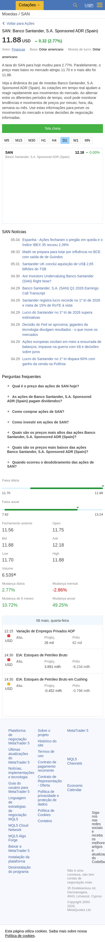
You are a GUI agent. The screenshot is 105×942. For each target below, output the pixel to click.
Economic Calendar (75, 788)
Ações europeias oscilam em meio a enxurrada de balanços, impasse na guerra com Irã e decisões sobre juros (61, 347)
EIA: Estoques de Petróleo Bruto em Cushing (51, 679)
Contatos (45, 821)
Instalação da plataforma (18, 859)
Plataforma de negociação (19, 737)
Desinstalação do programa (19, 869)
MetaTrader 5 (78, 731)
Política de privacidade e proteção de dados (48, 798)
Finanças (18, 49)
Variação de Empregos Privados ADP (45, 631)
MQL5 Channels (74, 761)
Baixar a (19, 848)
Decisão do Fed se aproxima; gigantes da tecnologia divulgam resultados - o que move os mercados (60, 329)
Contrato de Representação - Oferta (50, 781)
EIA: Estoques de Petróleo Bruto (41, 655)
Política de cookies (20, 936)
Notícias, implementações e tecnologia (21, 772)
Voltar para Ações (20, 23)
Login (89, 5)
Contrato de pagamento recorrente (47, 766)
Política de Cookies (46, 813)
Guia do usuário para (19, 787)
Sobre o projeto (44, 733)
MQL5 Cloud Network (18, 827)
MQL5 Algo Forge (17, 838)
